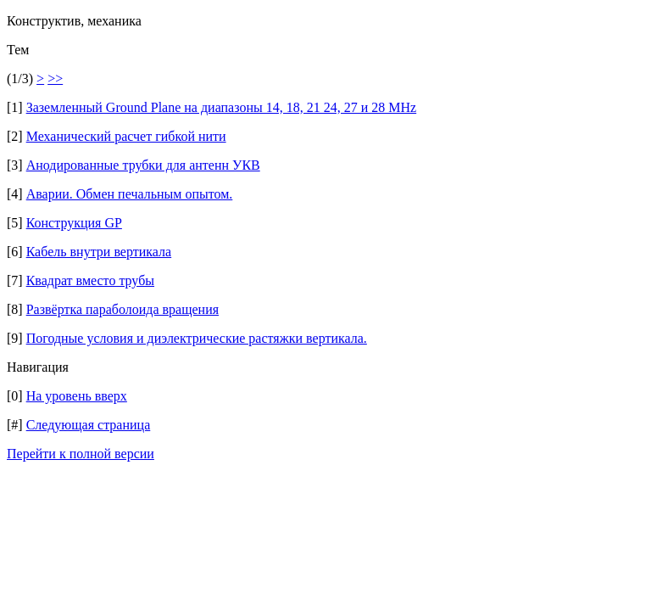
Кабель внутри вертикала (99, 251)
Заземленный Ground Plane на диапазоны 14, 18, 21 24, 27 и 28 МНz (221, 107)
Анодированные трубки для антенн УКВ (143, 165)
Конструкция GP (74, 223)
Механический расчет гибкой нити (126, 136)
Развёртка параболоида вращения (122, 309)
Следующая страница (88, 425)
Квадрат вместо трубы (90, 280)
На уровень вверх (76, 396)
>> (55, 78)
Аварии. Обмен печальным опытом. (129, 194)
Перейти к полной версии (80, 453)
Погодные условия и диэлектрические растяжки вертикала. (196, 338)
